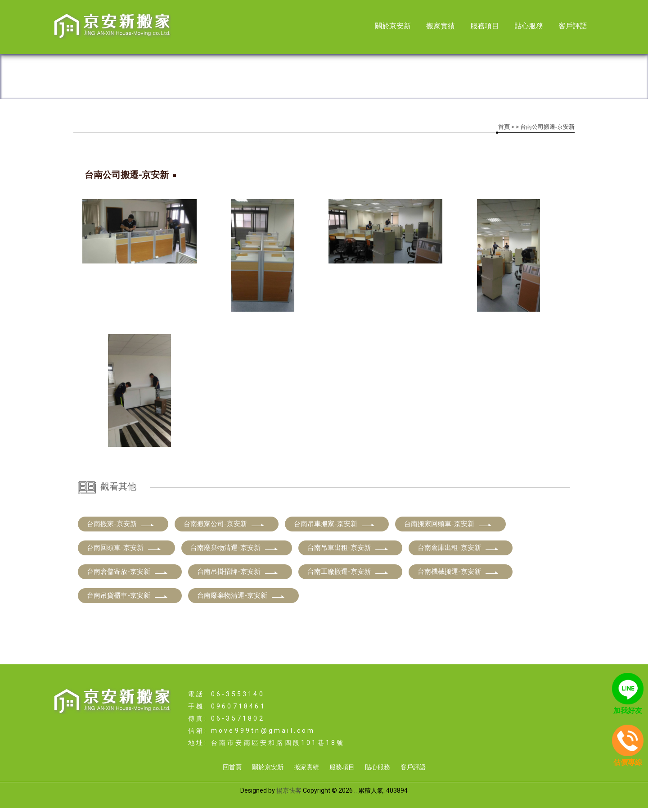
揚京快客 (289, 790)
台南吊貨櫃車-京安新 (127, 595)
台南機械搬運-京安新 (458, 571)
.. (355, 790)
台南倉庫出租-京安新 (458, 548)
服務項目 (484, 26)
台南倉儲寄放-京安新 (127, 571)
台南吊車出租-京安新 (348, 548)
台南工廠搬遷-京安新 (348, 571)
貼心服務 (528, 26)
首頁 (504, 126)
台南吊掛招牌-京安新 (238, 571)
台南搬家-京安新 (121, 524)
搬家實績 (440, 26)
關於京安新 (393, 26)
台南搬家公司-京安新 (224, 524)
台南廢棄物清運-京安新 (234, 548)
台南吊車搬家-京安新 (334, 524)
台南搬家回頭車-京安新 (448, 524)
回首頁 (232, 767)
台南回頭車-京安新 (124, 548)
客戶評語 (572, 26)
